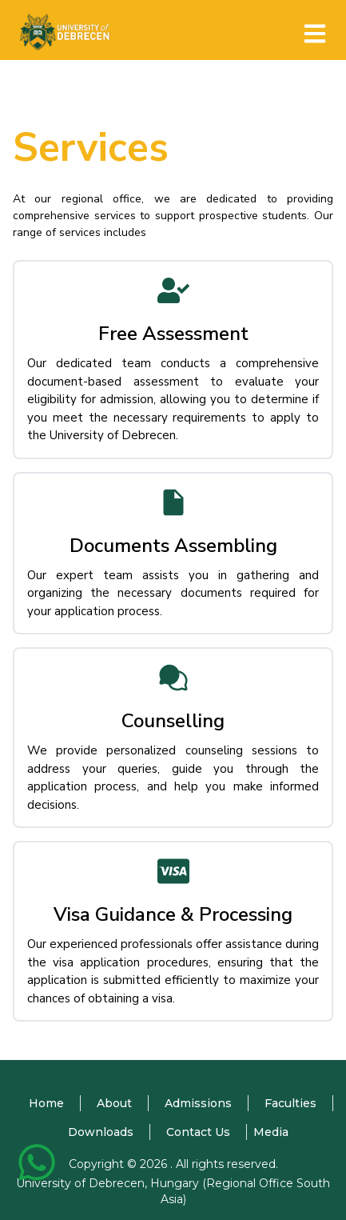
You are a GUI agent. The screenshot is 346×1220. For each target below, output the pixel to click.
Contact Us (198, 1132)
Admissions (198, 1103)
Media (270, 1132)
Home (46, 1103)
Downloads (100, 1132)
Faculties (290, 1103)
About (114, 1103)
